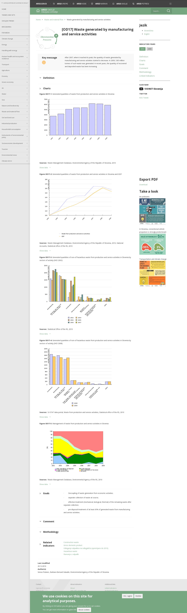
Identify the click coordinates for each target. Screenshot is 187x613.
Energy (4, 44)
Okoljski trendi (8, 21)
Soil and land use (8, 117)
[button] (170, 3)
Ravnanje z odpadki (71, 554)
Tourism (5, 149)
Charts (142, 60)
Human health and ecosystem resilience (13, 57)
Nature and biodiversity (10, 106)
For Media (6, 33)
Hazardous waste (70, 551)
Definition (143, 56)
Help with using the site (78, 591)
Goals (141, 64)
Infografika (6, 27)
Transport (5, 64)
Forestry (5, 76)
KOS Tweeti (143, 98)
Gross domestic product (73, 545)
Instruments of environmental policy (12, 136)
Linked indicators (147, 76)
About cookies (84, 610)
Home (4, 9)
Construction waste (71, 542)
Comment (143, 68)
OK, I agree (127, 596)
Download (143, 184)
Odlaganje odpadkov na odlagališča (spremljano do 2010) (86, 548)
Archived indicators (111, 591)
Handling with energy (9, 50)
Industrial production (9, 123)
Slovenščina (148, 30)
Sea (3, 100)
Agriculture (6, 70)
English (147, 34)
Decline (138, 596)
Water (4, 94)
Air (3, 88)
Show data (44, 167)
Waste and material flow (11, 111)
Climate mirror (7, 161)
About (72, 588)
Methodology (145, 72)
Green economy (8, 82)
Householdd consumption (11, 129)
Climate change (7, 39)
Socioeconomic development (12, 143)
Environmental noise (9, 155)
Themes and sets (8, 15)
